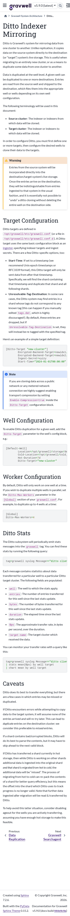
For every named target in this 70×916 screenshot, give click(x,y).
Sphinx (25, 895)
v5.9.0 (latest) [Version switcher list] (43, 5)
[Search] (60, 6)
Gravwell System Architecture (26, 16)
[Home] (5, 16)
